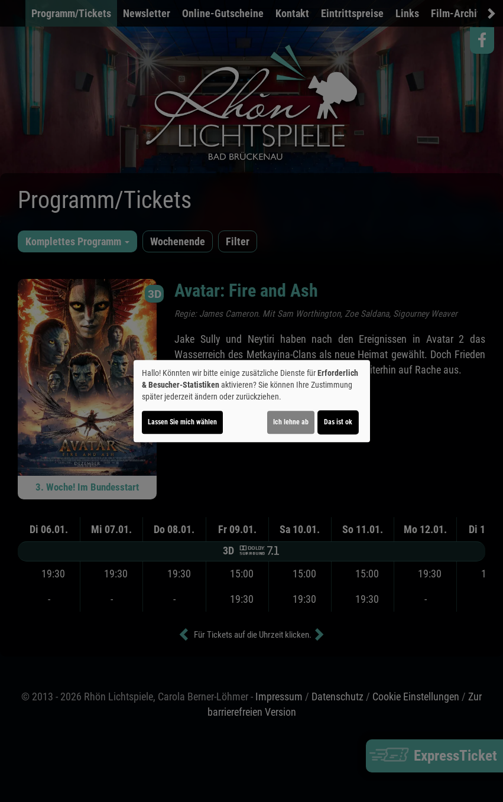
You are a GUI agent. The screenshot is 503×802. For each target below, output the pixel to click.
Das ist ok (338, 422)
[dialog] (252, 401)
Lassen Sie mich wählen (182, 422)
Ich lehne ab (291, 422)
